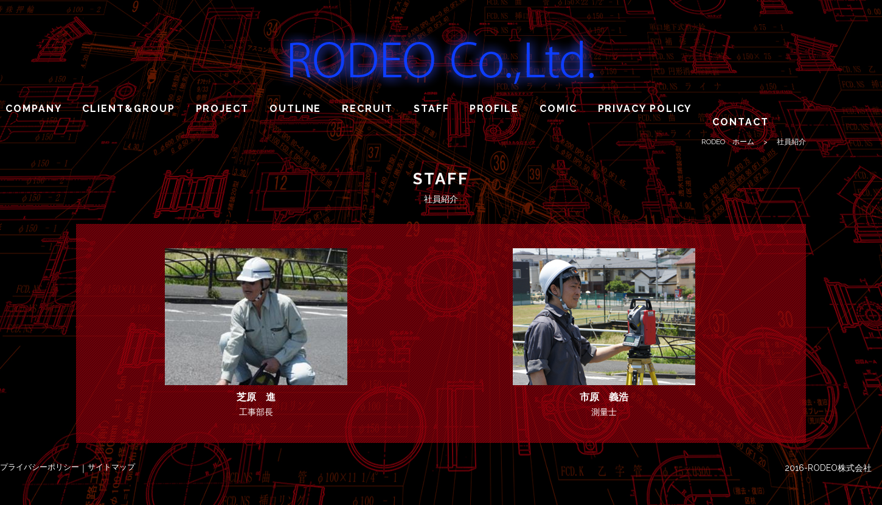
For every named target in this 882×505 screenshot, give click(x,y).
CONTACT (740, 122)
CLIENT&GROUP (128, 108)
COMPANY (33, 108)
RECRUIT (367, 108)
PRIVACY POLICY (645, 108)
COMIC (558, 108)
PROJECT (222, 108)
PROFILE (494, 108)
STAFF (432, 108)
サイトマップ (111, 467)
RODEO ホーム (727, 142)
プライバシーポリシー (39, 467)
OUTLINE (295, 108)
